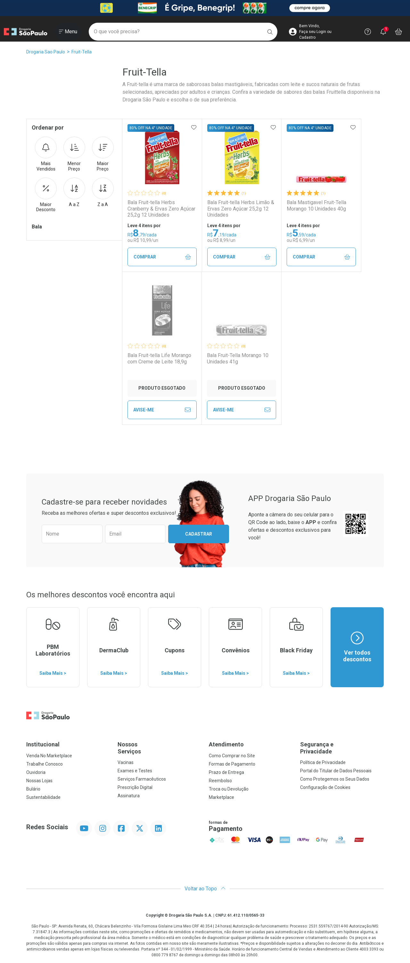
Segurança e (342, 748)
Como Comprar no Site (232, 755)
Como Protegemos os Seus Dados (334, 779)
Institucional (43, 744)
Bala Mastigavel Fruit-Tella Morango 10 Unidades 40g (316, 205)
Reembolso (220, 780)
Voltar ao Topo (205, 889)
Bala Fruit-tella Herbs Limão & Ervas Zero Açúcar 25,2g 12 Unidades (240, 208)
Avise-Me (162, 410)
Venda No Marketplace (49, 755)
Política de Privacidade (323, 762)
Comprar (162, 257)
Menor (74, 154)
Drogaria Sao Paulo (45, 51)
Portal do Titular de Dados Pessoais (336, 770)
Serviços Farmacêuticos (142, 779)
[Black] (205, 8)
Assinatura (129, 795)
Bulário (33, 789)
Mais (46, 154)
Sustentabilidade (43, 797)
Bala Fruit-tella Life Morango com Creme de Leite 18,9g (159, 358)
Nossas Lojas (39, 780)
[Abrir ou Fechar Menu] (68, 32)
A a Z (74, 192)
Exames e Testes (135, 770)
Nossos (159, 748)
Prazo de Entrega (226, 772)
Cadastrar (198, 534)
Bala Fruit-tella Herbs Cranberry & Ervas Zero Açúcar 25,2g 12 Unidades (161, 208)
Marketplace (221, 797)
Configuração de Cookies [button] (325, 787)
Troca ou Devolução (229, 789)
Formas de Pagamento (232, 764)
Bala (37, 227)
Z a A (103, 192)
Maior (103, 154)
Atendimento (226, 744)
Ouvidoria (35, 772)
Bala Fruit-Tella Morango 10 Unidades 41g (237, 358)
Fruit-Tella (81, 51)
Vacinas (126, 762)
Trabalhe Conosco (44, 764)
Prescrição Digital (135, 787)
